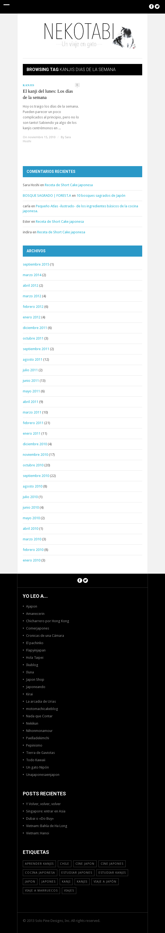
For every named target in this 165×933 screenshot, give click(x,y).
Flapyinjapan (36, 650)
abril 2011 (30, 402)
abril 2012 (30, 285)
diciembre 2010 (35, 444)
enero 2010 (31, 560)
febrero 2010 (33, 550)
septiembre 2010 (36, 476)
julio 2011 (30, 370)
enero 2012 (31, 317)
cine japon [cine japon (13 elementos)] (84, 864)
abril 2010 (30, 529)
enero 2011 (31, 433)
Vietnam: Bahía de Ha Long (46, 826)
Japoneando (35, 687)
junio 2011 (31, 381)
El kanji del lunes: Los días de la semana (48, 94)
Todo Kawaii (35, 760)
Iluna (30, 672)
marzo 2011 (32, 412)
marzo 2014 (32, 275)
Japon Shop (35, 679)
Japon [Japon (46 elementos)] (30, 881)
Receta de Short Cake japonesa (69, 185)
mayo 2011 (31, 391)
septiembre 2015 (36, 264)
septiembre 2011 (36, 349)
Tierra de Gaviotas (40, 753)
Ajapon (31, 606)
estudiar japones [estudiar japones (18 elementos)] (76, 872)
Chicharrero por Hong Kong (47, 621)
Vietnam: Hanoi (37, 833)
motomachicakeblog (42, 709)
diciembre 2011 (35, 328)
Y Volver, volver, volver (43, 804)
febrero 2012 (33, 307)
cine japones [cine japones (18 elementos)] (112, 864)
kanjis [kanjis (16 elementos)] (82, 881)
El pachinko (34, 643)
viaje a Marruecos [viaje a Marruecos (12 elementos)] (41, 890)
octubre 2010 (33, 465)
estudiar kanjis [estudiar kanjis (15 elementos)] (112, 872)
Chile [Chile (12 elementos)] (64, 864)
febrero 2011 (33, 423)
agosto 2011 (32, 359)
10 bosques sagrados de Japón (101, 195)
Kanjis (28, 85)
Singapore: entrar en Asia (45, 811)
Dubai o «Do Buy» (40, 818)
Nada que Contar (39, 716)
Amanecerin (35, 614)
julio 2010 (30, 497)
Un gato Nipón (37, 767)
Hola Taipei (34, 658)
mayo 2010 (31, 518)
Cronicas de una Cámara (45, 636)
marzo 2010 (32, 539)
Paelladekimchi (37, 738)
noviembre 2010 (35, 455)
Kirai (29, 694)
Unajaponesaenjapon (42, 775)
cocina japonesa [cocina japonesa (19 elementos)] (40, 872)
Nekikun (32, 723)
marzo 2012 (32, 296)
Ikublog (32, 665)
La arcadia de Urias (41, 701)
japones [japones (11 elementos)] (49, 881)
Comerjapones (37, 628)
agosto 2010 (32, 486)
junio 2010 (31, 507)
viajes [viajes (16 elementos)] (69, 890)
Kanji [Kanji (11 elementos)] (66, 881)
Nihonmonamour (39, 731)
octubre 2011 (33, 338)
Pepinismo (34, 745)
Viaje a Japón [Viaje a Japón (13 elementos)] (105, 881)
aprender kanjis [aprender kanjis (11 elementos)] (39, 864)
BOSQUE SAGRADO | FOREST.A (47, 195)
